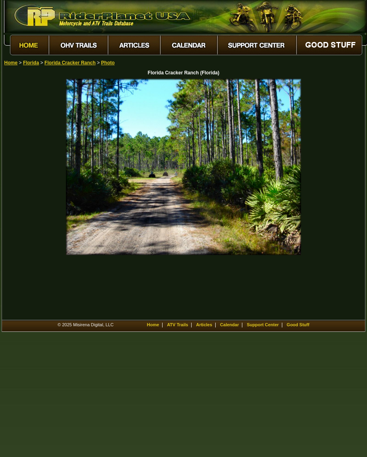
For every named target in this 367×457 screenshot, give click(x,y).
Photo (108, 63)
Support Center (263, 324)
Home (11, 63)
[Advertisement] (32, 199)
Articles (204, 324)
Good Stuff (298, 324)
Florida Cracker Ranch (69, 63)
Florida (31, 63)
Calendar (229, 324)
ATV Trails (177, 324)
